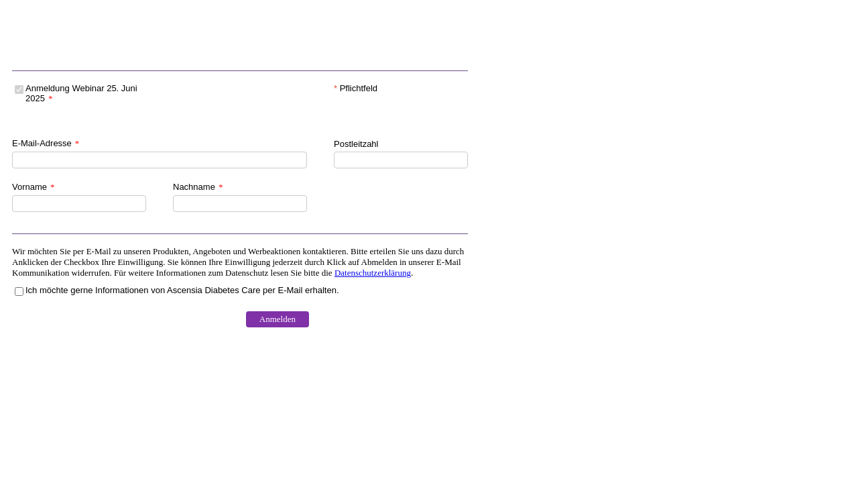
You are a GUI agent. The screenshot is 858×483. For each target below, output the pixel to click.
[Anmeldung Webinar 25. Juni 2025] (19, 89)
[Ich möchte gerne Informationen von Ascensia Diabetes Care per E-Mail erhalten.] (19, 291)
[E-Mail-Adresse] (159, 160)
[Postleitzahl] (401, 160)
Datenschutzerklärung (372, 273)
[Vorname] (79, 203)
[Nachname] (240, 203)
